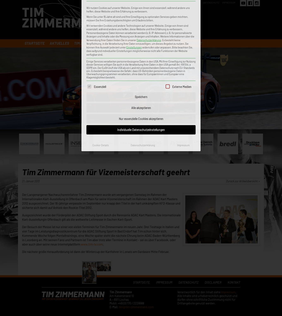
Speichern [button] (141, 44)
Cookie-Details (100, 92)
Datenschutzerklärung (143, 92)
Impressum (183, 92)
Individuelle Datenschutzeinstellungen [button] (141, 77)
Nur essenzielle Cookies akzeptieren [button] (141, 66)
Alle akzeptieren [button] (141, 55)
